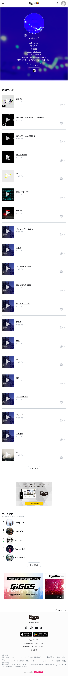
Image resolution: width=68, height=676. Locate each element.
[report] (28, 35)
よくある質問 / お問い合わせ (34, 643)
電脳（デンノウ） (23, 192)
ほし (18, 452)
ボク (18, 340)
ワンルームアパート (23, 266)
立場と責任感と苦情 (23, 285)
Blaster (19, 210)
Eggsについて (34, 640)
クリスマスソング (23, 303)
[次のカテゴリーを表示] (64, 586)
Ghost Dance (21, 154)
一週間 (18, 247)
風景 (18, 378)
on (17, 173)
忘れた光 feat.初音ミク (25, 136)
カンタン (19, 99)
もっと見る (34, 565)
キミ (18, 359)
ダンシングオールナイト (25, 229)
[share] (25, 35)
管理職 (18, 322)
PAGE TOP (60, 610)
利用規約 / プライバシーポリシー (34, 647)
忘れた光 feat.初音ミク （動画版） (30, 117)
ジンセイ (19, 415)
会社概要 (34, 650)
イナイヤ (19, 433)
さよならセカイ (22, 396)
